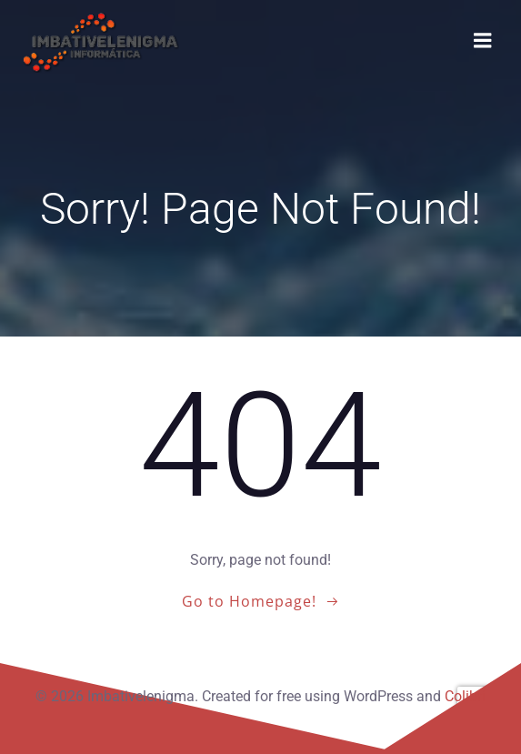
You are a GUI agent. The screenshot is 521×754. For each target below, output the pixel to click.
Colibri (465, 696)
